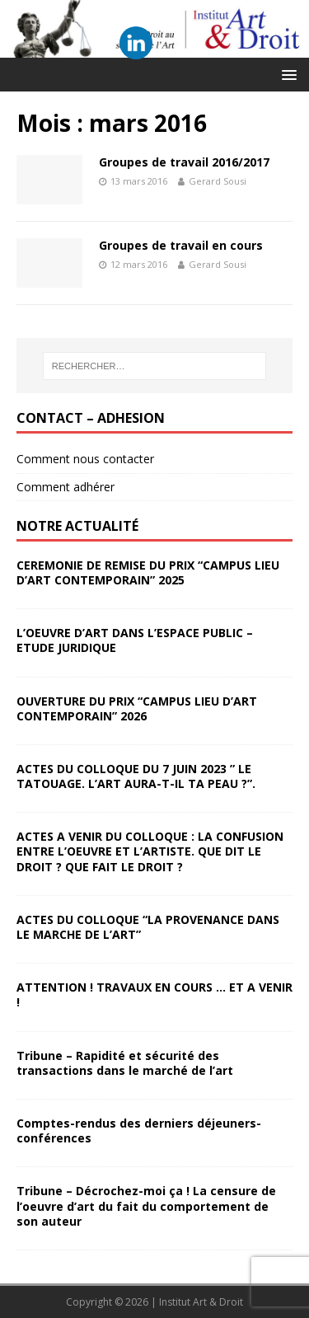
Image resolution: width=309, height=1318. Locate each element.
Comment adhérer (65, 487)
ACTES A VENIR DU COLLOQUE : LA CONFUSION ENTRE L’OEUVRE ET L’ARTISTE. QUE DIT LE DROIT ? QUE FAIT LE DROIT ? (149, 851)
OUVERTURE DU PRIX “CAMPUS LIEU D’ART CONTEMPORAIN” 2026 (136, 708)
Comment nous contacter (85, 459)
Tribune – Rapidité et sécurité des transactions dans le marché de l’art (124, 1063)
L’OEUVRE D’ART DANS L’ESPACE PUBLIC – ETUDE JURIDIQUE (134, 640)
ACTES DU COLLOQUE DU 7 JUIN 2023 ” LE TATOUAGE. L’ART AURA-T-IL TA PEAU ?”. (135, 776)
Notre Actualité (77, 526)
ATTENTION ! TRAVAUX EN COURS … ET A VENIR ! (154, 994)
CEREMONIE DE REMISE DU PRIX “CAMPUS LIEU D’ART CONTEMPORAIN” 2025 (147, 572)
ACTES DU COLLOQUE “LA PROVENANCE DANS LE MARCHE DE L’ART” (147, 927)
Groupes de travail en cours (181, 245)
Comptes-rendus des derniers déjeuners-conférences (138, 1130)
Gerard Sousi (217, 181)
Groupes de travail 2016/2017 (184, 162)
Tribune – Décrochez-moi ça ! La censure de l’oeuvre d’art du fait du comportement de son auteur (146, 1205)
